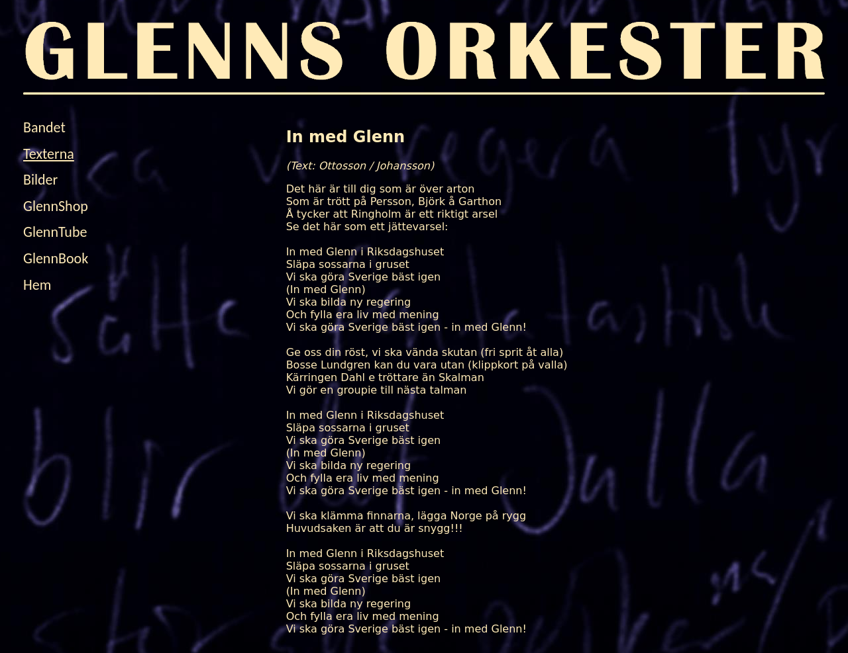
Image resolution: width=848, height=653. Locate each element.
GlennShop (55, 206)
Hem (37, 285)
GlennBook (55, 258)
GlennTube (55, 232)
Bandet (44, 127)
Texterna (48, 154)
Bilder (40, 180)
